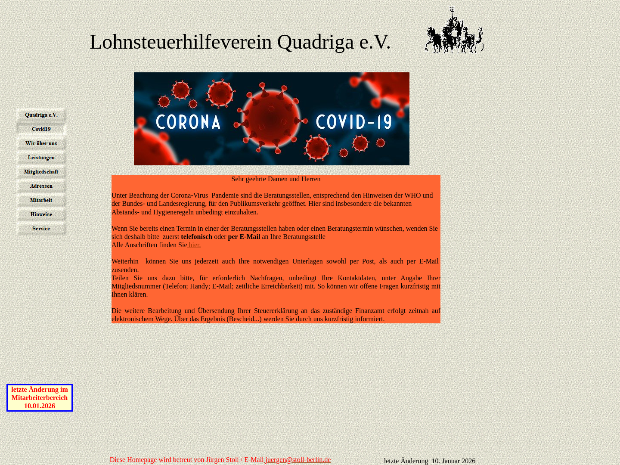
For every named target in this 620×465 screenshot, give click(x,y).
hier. (194, 244)
